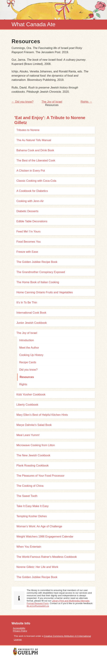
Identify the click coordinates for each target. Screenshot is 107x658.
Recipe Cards (27, 362)
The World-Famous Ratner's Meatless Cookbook (46, 556)
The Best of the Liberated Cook (35, 160)
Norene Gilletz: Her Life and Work (37, 566)
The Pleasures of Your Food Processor (40, 475)
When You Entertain (28, 546)
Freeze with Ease (27, 251)
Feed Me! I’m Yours (28, 231)
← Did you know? (22, 101)
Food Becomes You (28, 241)
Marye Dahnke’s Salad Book (34, 424)
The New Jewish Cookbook (33, 455)
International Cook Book (31, 312)
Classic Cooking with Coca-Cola (36, 180)
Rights (23, 384)
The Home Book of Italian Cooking (37, 282)
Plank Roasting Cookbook (32, 465)
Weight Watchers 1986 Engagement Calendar (44, 536)
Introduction (26, 340)
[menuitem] (53, 628)
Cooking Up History (31, 354)
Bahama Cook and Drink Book (35, 150)
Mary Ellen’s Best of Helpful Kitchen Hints (42, 414)
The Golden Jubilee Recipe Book (36, 261)
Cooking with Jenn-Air (30, 201)
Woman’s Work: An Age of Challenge (39, 526)
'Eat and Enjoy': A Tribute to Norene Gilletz (49, 120)
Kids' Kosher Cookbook (30, 394)
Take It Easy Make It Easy (32, 506)
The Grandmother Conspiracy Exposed (40, 272)
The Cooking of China (30, 485)
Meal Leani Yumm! (28, 435)
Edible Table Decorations (31, 221)
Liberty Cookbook (27, 404)
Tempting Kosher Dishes (31, 516)
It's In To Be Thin (26, 302)
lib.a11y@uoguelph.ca (38, 606)
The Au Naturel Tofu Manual (33, 140)
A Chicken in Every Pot (30, 170)
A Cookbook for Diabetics (32, 190)
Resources (27, 377)
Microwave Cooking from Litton (35, 445)
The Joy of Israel (51, 101)
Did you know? (28, 369)
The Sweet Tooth (26, 495)
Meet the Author (29, 347)
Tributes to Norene (28, 130)
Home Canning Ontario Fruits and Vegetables (44, 292)
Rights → (86, 101)
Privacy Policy (20, 630)
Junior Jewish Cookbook (31, 322)
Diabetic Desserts (27, 211)
